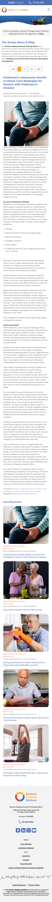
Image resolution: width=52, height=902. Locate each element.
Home (6, 31)
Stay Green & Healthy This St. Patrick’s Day (22, 610)
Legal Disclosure (19, 885)
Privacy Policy (34, 885)
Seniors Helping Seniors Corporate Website (26, 868)
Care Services (26, 844)
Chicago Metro (34, 31)
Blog (26, 852)
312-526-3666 (36, 2)
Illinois (23, 31)
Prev (13, 69)
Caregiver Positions (26, 848)
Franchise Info (26, 864)
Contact (26, 860)
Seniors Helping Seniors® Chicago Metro (26, 809)
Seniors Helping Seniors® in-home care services (19, 551)
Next (38, 69)
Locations (14, 31)
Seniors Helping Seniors (27, 494)
